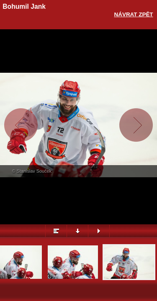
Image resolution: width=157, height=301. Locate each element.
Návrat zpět (133, 14)
